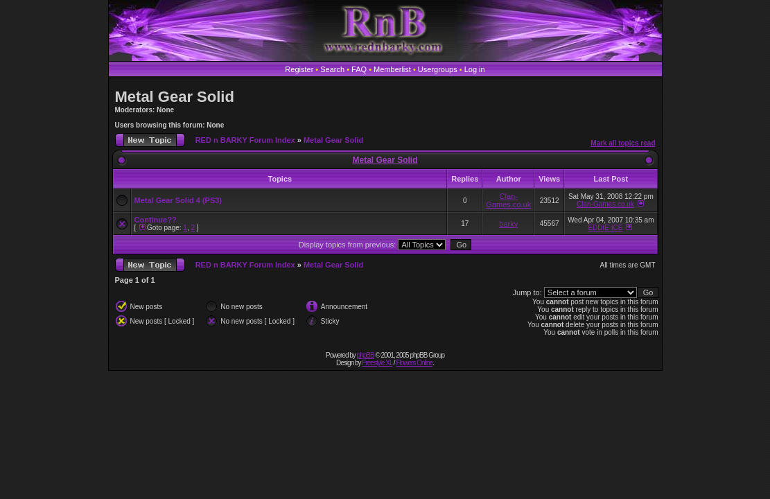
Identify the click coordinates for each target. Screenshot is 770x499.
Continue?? (155, 220)
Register (299, 69)
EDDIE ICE (605, 227)
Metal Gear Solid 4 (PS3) (178, 200)
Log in (474, 69)
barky (508, 224)
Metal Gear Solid (174, 96)
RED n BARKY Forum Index (245, 140)
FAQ (359, 69)
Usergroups (437, 69)
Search (332, 69)
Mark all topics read (622, 143)
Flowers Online (414, 363)
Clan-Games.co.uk (508, 200)
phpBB (365, 355)
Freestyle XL (377, 363)
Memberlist (392, 69)
